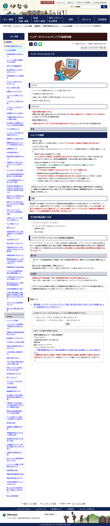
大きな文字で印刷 (96, 48)
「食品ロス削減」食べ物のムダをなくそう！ (15, 347)
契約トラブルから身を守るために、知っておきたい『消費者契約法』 (15, 204)
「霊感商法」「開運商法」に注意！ (15, 427)
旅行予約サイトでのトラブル (15, 243)
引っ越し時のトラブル (13, 239)
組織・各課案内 (50, 514)
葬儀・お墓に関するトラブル (15, 478)
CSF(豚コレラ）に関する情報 (15, 342)
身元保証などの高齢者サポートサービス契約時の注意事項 (15, 124)
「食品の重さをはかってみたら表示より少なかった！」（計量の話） (15, 249)
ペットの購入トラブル (13, 223)
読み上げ (71, 2)
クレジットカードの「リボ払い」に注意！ (14, 382)
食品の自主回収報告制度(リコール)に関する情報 (15, 412)
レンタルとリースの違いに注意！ (15, 102)
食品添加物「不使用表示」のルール (15, 157)
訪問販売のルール (12, 148)
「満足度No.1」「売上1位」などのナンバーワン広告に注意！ (15, 164)
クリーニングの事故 (12, 320)
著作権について (57, 509)
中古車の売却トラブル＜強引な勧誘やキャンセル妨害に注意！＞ (15, 233)
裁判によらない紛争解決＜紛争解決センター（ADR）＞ (15, 197)
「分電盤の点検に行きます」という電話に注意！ (15, 118)
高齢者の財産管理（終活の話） (15, 474)
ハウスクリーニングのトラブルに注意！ (15, 108)
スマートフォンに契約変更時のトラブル (15, 303)
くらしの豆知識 (67, 26)
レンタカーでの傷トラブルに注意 (15, 96)
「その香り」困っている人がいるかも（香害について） (15, 277)
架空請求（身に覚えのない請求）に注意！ (15, 439)
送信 (67, 324)
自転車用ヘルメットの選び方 (15, 113)
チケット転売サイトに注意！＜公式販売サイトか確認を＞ (15, 418)
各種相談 (37, 26)
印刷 (82, 48)
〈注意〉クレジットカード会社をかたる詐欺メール (15, 218)
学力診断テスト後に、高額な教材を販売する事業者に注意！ (15, 397)
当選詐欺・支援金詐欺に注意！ (14, 453)
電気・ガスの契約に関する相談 (15, 309)
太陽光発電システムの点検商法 (15, 76)
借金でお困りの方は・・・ (13, 357)
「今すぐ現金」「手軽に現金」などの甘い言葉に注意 (15, 362)
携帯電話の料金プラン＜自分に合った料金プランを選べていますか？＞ (15, 261)
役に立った (41, 320)
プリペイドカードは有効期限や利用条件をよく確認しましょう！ (15, 326)
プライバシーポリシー (24, 509)
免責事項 (71, 509)
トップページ (17, 26)
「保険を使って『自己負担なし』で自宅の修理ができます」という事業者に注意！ (15, 405)
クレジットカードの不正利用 (15, 170)
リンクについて (41, 509)
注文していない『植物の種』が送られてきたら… (15, 459)
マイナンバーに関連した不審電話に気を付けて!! (15, 465)
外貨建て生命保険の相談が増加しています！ (15, 333)
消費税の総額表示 (12, 387)
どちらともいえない (56, 320)
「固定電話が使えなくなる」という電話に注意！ (15, 433)
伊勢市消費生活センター (51, 26)
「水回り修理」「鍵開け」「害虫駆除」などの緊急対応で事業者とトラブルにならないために (15, 295)
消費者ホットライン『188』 (14, 91)
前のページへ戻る (30, 503)
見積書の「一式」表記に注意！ (15, 138)
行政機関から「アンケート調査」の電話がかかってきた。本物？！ (15, 446)
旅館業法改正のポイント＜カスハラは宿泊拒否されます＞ (15, 143)
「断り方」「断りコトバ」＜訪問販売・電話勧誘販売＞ (15, 283)
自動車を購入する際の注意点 (15, 267)
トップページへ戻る (49, 503)
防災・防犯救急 (48, 2)
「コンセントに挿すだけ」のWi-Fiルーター (14, 82)
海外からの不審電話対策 (14, 66)
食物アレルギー (11, 227)
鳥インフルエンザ (12, 377)
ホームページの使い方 (87, 509)
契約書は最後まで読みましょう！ (15, 55)
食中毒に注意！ (11, 422)
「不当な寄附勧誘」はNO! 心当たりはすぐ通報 (15, 181)
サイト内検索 (75, 7)
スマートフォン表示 (79, 503)
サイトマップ (61, 2)
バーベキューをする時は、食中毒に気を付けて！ (15, 133)
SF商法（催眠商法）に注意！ (15, 288)
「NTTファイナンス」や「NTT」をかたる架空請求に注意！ (15, 212)
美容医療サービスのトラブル (15, 338)
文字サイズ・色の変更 (83, 2)
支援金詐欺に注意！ (13, 470)
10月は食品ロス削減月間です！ (15, 353)
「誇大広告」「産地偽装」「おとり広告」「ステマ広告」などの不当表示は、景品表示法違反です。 (15, 189)
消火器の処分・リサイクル (14, 373)
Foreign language (100, 2)
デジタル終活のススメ (13, 129)
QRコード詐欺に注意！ (13, 87)
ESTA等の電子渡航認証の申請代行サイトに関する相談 (15, 175)
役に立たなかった (73, 320)
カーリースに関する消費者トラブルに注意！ (15, 61)
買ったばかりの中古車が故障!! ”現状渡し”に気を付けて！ (15, 489)
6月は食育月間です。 (13, 152)
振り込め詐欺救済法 (12, 495)
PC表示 (62, 503)
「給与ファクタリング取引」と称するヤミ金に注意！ (15, 368)
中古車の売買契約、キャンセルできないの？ (15, 482)
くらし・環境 (28, 26)
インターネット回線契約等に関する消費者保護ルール (15, 272)
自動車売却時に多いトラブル (15, 255)
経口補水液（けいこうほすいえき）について (15, 70)
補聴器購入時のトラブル (14, 391)
